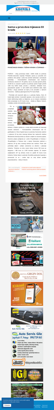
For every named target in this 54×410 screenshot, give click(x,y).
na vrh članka (42, 175)
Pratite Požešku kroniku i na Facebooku (27, 1)
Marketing (37, 407)
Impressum (45, 405)
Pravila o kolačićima (36, 405)
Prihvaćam (7, 405)
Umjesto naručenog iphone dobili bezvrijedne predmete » (27, 170)
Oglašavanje (45, 407)
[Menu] (9, 18)
